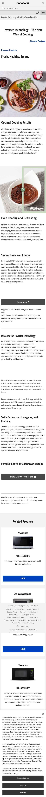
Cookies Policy (12, 612)
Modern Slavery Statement (16, 617)
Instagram (22, 606)
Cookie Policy (37, 761)
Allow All (23, 792)
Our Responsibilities (27, 615)
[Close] (43, 714)
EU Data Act (16, 623)
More (36, 606)
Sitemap (23, 612)
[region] (23, 753)
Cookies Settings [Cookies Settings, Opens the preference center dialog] (23, 778)
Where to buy (13, 615)
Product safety (9, 620)
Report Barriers (33, 620)
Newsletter (32, 617)
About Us (9, 609)
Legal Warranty (28, 623)
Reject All (23, 785)
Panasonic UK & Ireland (10, 8)
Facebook (13, 606)
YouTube (30, 606)
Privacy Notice (32, 609)
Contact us (32, 612)
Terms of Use (19, 609)
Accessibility (21, 620)
